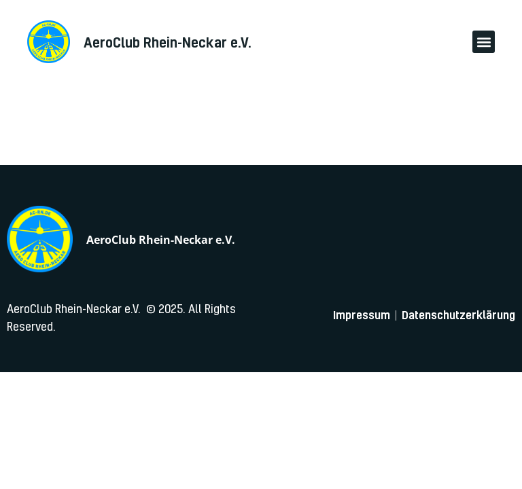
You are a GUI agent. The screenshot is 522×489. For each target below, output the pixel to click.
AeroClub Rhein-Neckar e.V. (160, 239)
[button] (483, 42)
